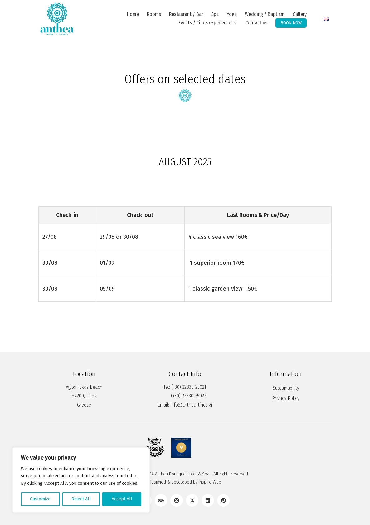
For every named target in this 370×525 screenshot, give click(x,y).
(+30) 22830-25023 (188, 396)
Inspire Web (210, 482)
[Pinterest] (223, 500)
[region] (81, 480)
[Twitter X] (192, 500)
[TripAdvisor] (161, 500)
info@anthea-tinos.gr (191, 405)
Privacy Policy (285, 398)
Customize (40, 499)
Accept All (122, 499)
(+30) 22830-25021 (188, 387)
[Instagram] (176, 500)
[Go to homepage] (57, 18)
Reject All (81, 499)
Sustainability (286, 388)
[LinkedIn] (208, 500)
